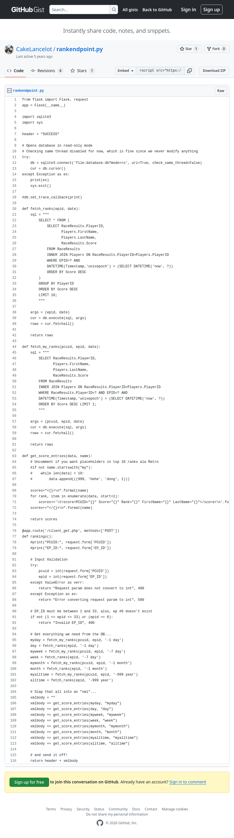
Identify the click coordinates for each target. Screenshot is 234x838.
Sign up (211, 9)
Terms (51, 809)
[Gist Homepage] (28, 9)
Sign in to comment (187, 782)
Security (83, 809)
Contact (151, 809)
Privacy (66, 809)
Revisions (47, 71)
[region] (117, 430)
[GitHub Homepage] (99, 823)
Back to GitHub (157, 9)
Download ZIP (214, 70)
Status (99, 809)
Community (118, 809)
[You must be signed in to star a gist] (189, 49)
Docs (136, 809)
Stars (82, 71)
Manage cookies (175, 809)
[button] (189, 71)
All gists (130, 9)
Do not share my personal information (117, 814)
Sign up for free (29, 782)
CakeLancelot (34, 49)
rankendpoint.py (80, 49)
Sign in (188, 9)
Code (15, 70)
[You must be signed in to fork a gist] (216, 49)
